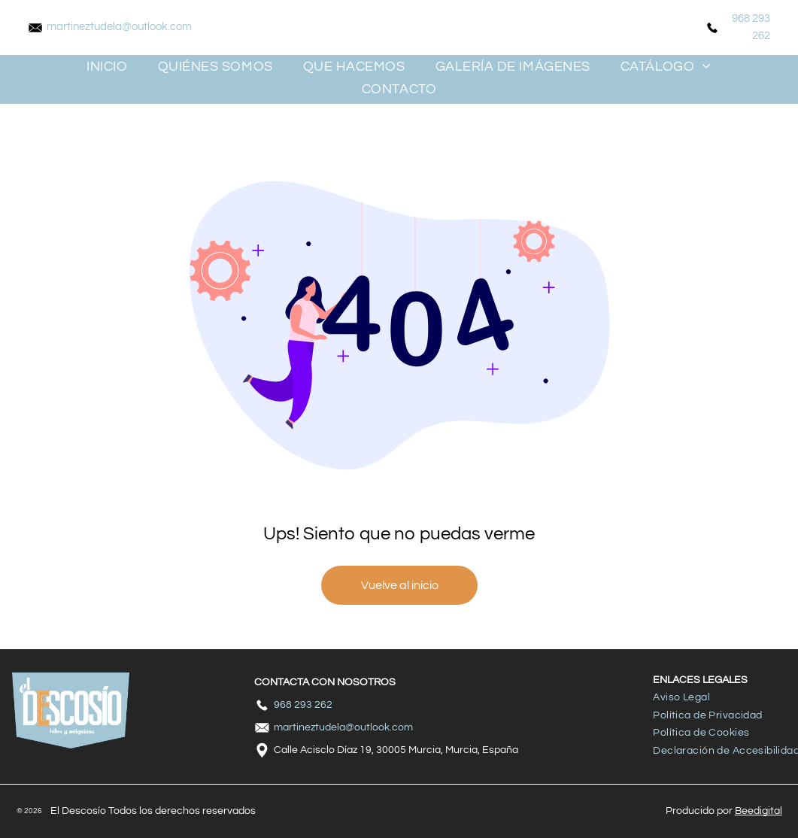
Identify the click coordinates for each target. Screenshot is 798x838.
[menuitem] (106, 66)
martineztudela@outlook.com (119, 26)
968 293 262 (303, 705)
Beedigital (758, 811)
